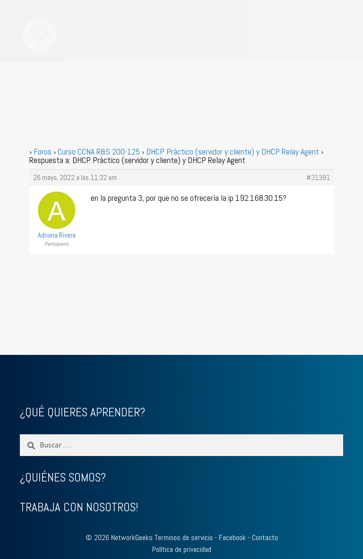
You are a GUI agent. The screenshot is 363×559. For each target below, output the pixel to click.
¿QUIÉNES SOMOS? (63, 477)
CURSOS (195, 39)
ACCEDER (268, 39)
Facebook (232, 537)
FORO (305, 39)
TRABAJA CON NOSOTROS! (79, 507)
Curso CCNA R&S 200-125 (99, 151)
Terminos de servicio (184, 537)
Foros (43, 151)
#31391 (318, 177)
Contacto (265, 537)
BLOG (231, 39)
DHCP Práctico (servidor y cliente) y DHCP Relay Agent (232, 151)
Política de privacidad (181, 549)
